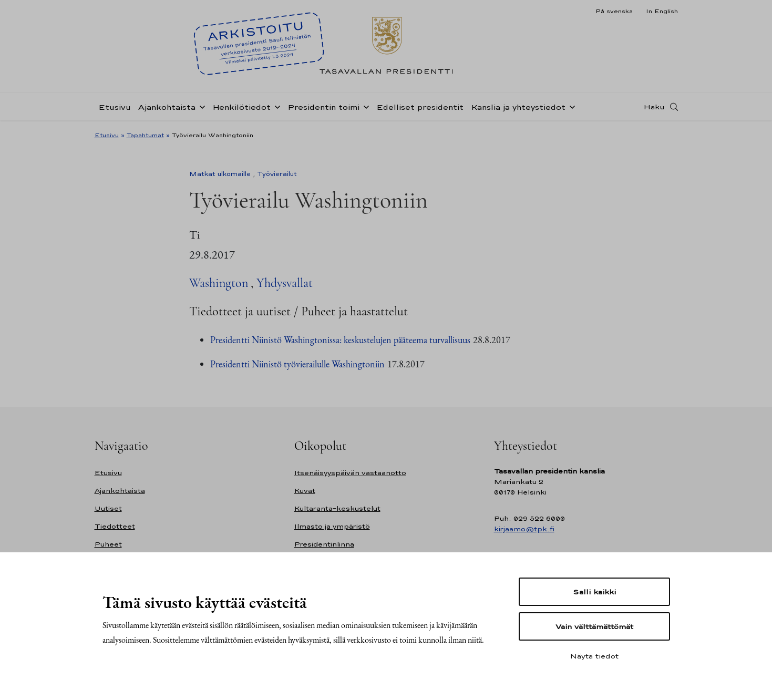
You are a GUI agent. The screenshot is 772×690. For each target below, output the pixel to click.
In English (662, 11)
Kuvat (304, 490)
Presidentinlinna (324, 544)
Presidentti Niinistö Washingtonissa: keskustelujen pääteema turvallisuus (340, 340)
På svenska (614, 11)
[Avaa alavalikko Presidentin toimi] (364, 106)
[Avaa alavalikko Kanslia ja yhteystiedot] (570, 106)
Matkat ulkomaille (220, 174)
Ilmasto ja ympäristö (332, 526)
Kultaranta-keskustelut (337, 508)
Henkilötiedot (241, 107)
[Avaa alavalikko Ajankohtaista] (200, 106)
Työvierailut (277, 174)
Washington (218, 283)
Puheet (108, 544)
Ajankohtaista (166, 107)
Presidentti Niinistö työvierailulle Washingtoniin (297, 364)
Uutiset (108, 508)
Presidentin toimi (323, 107)
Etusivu (114, 107)
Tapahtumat (145, 135)
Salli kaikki (594, 591)
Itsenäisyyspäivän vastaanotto (350, 472)
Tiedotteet (115, 526)
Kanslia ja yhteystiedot (518, 107)
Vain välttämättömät (594, 626)
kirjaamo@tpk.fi (524, 528)
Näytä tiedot (594, 656)
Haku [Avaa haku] (654, 106)
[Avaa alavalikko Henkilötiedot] (275, 106)
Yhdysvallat (284, 283)
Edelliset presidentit (420, 107)
